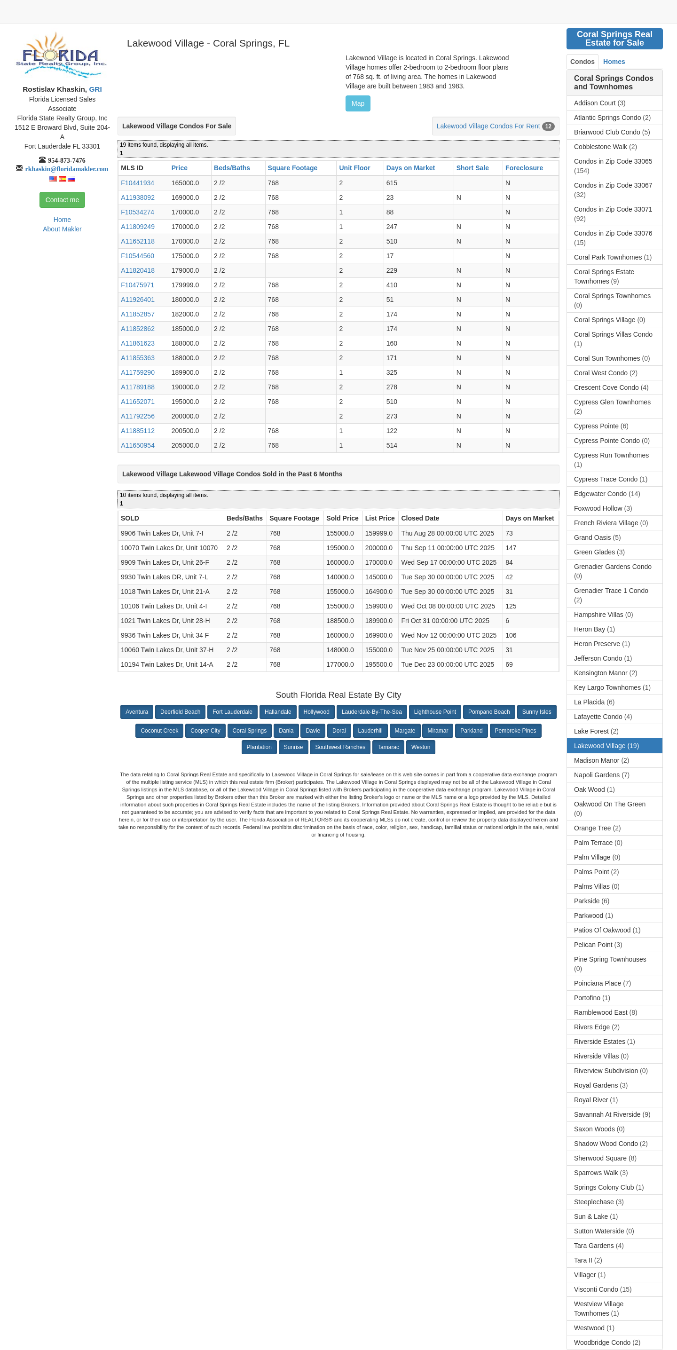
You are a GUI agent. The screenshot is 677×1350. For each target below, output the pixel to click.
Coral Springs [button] (250, 730)
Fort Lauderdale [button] (232, 712)
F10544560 (137, 256)
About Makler (62, 229)
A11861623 (138, 343)
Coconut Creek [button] (159, 730)
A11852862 (138, 328)
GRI (94, 89)
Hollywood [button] (317, 712)
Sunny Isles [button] (536, 712)
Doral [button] (339, 730)
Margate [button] (405, 730)
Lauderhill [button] (370, 730)
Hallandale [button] (278, 712)
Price (180, 168)
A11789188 (138, 387)
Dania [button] (286, 730)
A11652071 (138, 401)
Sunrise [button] (293, 747)
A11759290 (138, 372)
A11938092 (138, 197)
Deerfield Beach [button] (180, 712)
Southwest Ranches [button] (340, 747)
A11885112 (138, 430)
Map (358, 103)
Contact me (62, 200)
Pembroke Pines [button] (515, 730)
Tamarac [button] (388, 747)
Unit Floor (354, 168)
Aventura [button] (137, 712)
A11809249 (138, 226)
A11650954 (138, 445)
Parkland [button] (471, 730)
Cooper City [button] (205, 730)
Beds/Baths (232, 168)
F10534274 (137, 212)
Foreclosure (524, 168)
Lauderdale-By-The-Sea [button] (372, 712)
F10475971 (137, 285)
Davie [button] (313, 730)
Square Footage (293, 168)
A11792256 (138, 416)
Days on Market (410, 168)
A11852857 (138, 314)
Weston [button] (420, 747)
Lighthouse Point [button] (435, 712)
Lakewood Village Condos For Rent (488, 126)
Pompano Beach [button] (489, 712)
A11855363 (138, 358)
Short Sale (473, 168)
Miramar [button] (437, 730)
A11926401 (138, 299)
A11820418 (138, 270)
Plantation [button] (259, 747)
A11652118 (138, 241)
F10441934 (137, 183)
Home (62, 219)
